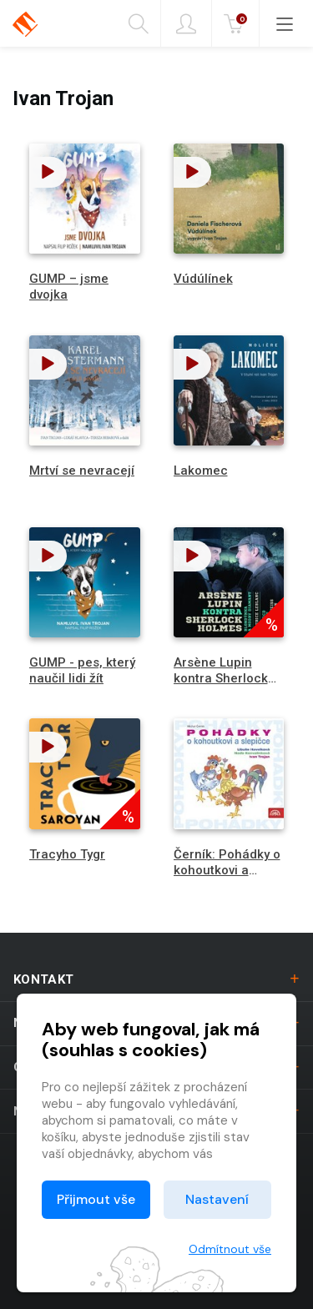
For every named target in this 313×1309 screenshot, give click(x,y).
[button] (48, 172)
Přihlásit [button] (186, 24)
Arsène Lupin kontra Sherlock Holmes (221, 678)
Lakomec (201, 470)
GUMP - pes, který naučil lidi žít (82, 670)
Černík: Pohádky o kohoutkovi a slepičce (227, 870)
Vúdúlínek (203, 278)
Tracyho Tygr (67, 854)
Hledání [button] (139, 24)
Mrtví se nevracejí (81, 470)
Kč (237, 24)
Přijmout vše (96, 1199)
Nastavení (217, 1199)
